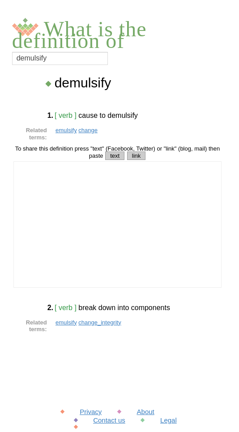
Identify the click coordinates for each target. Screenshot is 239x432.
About (145, 411)
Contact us (109, 420)
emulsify (66, 130)
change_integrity (99, 322)
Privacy (91, 411)
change (88, 130)
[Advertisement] (117, 224)
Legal (168, 420)
